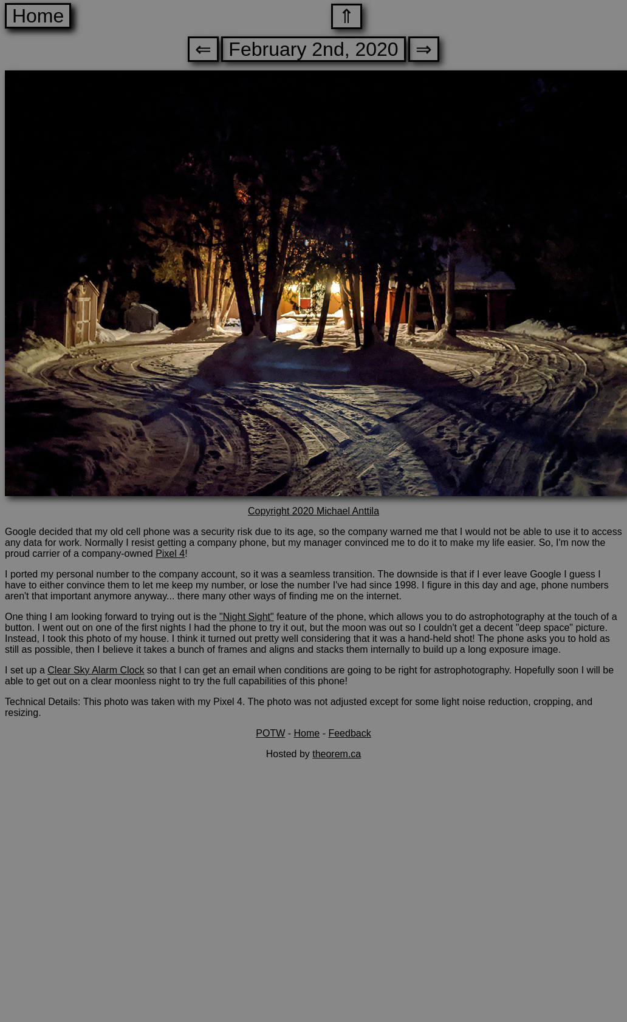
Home (38, 16)
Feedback (349, 733)
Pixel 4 (170, 553)
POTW (270, 733)
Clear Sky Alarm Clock (95, 670)
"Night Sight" (246, 616)
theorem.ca (336, 754)
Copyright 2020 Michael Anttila (313, 511)
